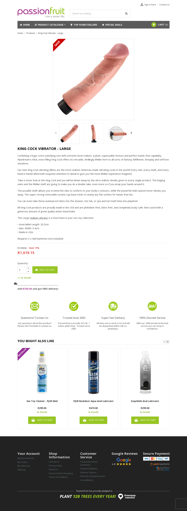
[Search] (100, 14)
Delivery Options (88, 472)
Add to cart (45, 269)
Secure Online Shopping (61, 473)
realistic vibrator (39, 217)
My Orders (22, 462)
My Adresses (23, 465)
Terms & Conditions (58, 477)
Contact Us (54, 461)
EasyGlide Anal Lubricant (145, 401)
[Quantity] (22, 269)
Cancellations (87, 480)
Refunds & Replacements (92, 476)
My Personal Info (25, 458)
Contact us (164, 4)
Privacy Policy (55, 465)
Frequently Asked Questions (88, 463)
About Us (53, 469)
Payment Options (88, 468)
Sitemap (21, 469)
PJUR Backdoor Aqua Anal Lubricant (93, 401)
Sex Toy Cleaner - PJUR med (42, 401)
